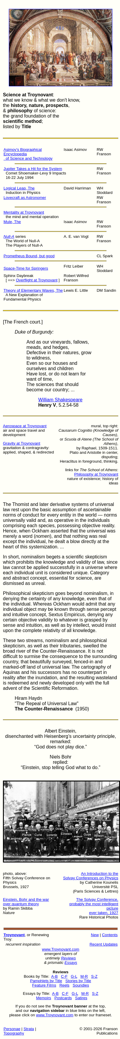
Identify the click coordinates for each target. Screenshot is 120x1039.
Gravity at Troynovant (21, 443)
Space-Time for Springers (26, 268)
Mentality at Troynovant (24, 212)
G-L (74, 976)
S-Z (94, 976)
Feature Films (44, 985)
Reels (64, 985)
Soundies (81, 985)
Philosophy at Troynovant (96, 474)
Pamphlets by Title (46, 981)
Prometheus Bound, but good (29, 256)
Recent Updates (103, 944)
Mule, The (12, 222)
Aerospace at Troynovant (24, 426)
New (95, 935)
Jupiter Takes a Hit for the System (33, 168)
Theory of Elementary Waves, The (33, 290)
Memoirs (43, 998)
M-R (84, 976)
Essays (70, 962)
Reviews (68, 958)
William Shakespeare (60, 399)
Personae (12, 1029)
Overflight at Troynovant (37, 280)
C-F (64, 976)
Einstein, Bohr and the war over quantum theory (26, 901)
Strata (29, 1029)
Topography (14, 1033)
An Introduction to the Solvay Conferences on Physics (90, 875)
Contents (110, 935)
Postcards (63, 998)
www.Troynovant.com (60, 949)
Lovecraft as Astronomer (25, 197)
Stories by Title (78, 981)
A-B (54, 976)
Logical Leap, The (19, 188)
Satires (81, 998)
